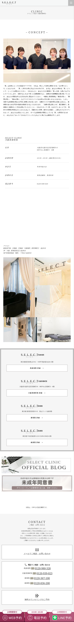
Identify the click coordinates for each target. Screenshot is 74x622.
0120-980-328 (43, 568)
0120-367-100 (42, 578)
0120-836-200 (42, 583)
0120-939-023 (42, 184)
